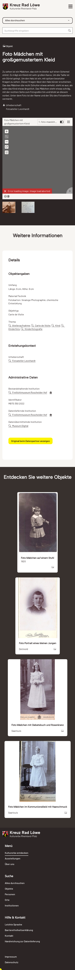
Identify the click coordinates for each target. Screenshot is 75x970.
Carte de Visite (40, 325)
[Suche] (34, 30)
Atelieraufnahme (19, 325)
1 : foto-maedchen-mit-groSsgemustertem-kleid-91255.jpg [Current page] (49, 121)
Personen (10, 894)
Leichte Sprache (13, 924)
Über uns (9, 864)
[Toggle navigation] (70, 6)
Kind (56, 325)
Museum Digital (18, 425)
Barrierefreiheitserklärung (19, 930)
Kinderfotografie (31, 328)
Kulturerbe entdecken (16, 852)
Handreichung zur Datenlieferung (22, 941)
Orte (7, 899)
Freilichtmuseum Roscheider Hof (27, 392)
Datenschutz (11, 962)
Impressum (11, 956)
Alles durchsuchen (15, 883)
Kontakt (9, 935)
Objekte (9, 888)
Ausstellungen (12, 858)
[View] (68, 122)
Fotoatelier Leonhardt (22, 360)
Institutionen (12, 905)
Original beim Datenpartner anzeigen (30, 440)
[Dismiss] (5, 191)
